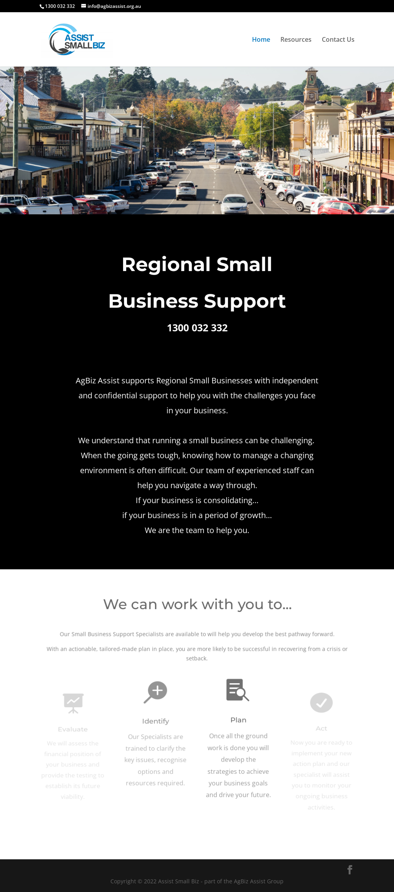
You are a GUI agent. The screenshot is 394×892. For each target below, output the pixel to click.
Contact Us (338, 40)
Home (261, 40)
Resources (296, 40)
